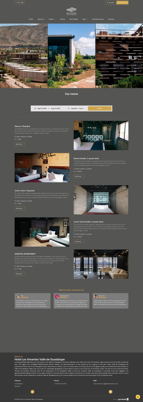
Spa (85, 19)
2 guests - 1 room (75, 108)
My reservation (122, 2)
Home (31, 19)
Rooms (62, 19)
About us (41, 19)
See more (20, 144)
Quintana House (98, 19)
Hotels (52, 19)
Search (99, 108)
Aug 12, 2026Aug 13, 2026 (47, 108)
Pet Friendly (74, 19)
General (17, 386)
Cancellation (19, 384)
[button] (71, 108)
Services (111, 19)
